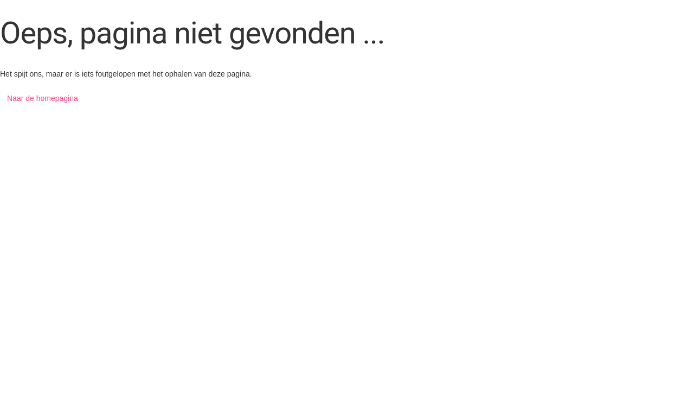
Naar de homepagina (42, 98)
